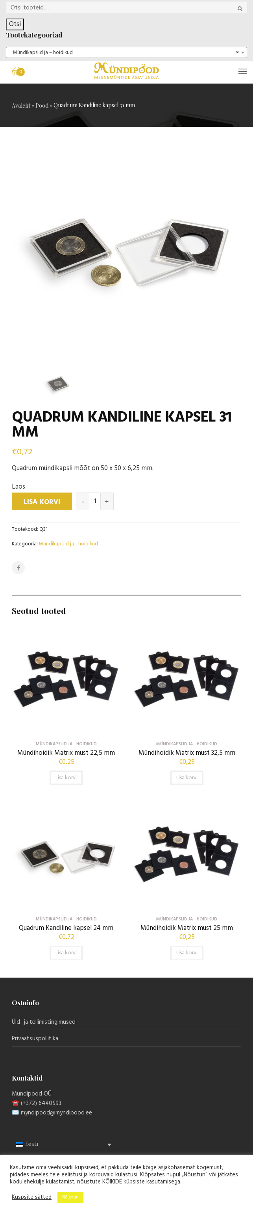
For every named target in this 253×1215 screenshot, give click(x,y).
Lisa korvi (42, 502)
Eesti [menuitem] (32, 1144)
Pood (41, 105)
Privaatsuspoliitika (35, 1038)
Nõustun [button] (70, 1197)
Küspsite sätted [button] (32, 1197)
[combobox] (126, 52)
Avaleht (21, 105)
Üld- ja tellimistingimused (44, 1022)
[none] (64, 1144)
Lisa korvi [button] (66, 777)
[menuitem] (64, 1144)
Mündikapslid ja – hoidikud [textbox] (124, 52)
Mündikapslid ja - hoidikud (68, 544)
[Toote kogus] (95, 501)
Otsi (15, 24)
